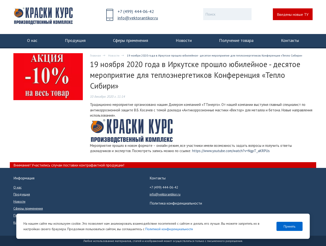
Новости (113, 55)
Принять (289, 226)
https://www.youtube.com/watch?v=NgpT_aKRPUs (231, 151)
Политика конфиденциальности (176, 203)
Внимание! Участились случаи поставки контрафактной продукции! (68, 165)
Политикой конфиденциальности (169, 229)
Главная (95, 55)
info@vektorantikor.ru (138, 18)
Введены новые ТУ (293, 14)
